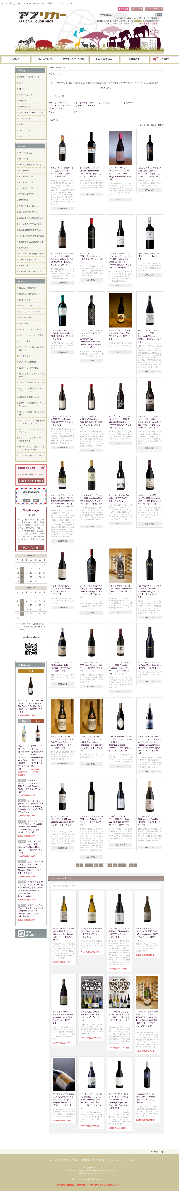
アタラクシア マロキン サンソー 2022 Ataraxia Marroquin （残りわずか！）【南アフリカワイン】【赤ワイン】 (120, 668)
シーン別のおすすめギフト (30, 224)
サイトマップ (24, 356)
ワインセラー (24, 136)
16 (120, 865)
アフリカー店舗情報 (27, 362)
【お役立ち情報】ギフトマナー (32, 382)
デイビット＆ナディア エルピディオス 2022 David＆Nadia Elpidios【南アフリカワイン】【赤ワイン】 (63, 1017)
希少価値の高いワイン (28, 212)
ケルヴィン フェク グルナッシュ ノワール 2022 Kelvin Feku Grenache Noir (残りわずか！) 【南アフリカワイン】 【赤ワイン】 (149, 422)
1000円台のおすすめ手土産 (30, 230)
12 (101, 865)
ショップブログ (25, 306)
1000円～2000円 (26, 176)
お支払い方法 (55, 1160)
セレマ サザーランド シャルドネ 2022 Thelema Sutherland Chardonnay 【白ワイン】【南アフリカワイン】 (64, 934)
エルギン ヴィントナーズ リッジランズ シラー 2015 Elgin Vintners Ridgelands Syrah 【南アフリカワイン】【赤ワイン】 (62, 742)
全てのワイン (24, 159)
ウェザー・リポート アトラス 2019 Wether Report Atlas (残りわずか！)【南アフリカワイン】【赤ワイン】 (91, 422)
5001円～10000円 (26, 194)
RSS (28, 932)
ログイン (137, 9)
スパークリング (25, 95)
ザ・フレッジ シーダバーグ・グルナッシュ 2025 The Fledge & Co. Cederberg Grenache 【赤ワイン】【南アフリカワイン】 (31, 806)
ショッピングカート (164, 59)
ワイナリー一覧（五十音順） (31, 165)
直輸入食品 (23, 248)
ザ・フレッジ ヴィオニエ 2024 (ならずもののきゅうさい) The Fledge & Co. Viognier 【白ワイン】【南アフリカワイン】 (63, 1099)
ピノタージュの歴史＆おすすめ (32, 254)
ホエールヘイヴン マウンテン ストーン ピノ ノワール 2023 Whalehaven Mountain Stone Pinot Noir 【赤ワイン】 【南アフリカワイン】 (62, 501)
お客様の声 (23, 323)
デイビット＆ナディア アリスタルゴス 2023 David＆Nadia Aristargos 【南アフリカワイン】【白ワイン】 (147, 934)
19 (131, 865)
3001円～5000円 (26, 188)
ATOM (30, 935)
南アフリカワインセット (29, 77)
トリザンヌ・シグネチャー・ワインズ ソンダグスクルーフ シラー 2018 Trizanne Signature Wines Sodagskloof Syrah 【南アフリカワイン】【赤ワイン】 (149, 744)
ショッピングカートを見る (31, 480)
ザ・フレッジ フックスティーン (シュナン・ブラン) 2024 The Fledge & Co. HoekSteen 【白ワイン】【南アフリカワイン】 (30, 706)
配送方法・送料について (29, 294)
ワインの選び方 (45, 59)
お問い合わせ (134, 59)
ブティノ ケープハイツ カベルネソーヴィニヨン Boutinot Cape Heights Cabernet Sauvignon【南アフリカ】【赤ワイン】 (30, 827)
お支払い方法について (28, 288)
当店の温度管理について (29, 397)
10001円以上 (24, 200)
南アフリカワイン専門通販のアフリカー (90, 1179)
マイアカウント (154, 9)
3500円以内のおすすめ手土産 (31, 236)
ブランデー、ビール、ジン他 (31, 113)
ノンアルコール (25, 118)
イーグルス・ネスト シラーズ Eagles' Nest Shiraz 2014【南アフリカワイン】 (150, 665)
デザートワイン (25, 107)
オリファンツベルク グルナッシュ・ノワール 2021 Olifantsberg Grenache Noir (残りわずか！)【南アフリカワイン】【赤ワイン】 (62, 259)
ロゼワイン (23, 101)
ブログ (104, 59)
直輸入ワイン (24, 265)
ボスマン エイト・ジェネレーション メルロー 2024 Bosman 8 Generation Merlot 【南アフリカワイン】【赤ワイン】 (30, 786)
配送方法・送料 (70, 1160)
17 (124, 865)
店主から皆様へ (25, 317)
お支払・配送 (75, 59)
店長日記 (31, 547)
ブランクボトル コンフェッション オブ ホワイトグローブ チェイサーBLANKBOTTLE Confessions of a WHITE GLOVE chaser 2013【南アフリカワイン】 (91, 338)
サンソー (52, 112)
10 (91, 865)
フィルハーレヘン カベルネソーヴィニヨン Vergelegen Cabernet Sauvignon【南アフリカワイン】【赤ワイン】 (91, 591)
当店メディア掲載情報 (28, 368)
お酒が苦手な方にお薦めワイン (32, 242)
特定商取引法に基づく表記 (91, 1160)
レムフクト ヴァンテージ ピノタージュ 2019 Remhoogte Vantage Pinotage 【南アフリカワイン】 (149, 336)
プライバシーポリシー (114, 1160)
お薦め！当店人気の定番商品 (31, 218)
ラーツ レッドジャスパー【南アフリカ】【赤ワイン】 (148, 256)
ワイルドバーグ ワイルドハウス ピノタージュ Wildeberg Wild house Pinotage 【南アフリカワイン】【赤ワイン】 (30, 867)
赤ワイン (23, 83)
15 (115, 865)
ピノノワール (129, 103)
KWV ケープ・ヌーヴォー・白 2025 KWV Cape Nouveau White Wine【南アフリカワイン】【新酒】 (24, 757)
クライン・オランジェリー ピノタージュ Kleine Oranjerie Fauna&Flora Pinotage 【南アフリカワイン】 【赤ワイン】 (30, 911)
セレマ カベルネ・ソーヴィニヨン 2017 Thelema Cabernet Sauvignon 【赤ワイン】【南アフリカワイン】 (149, 591)
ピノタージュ (104, 103)
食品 (21, 124)
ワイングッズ (24, 130)
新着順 (161, 125)
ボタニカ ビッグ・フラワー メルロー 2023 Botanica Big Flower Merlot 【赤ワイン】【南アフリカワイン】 (30, 847)
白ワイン (23, 89)
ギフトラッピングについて (30, 329)
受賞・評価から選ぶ (27, 206)
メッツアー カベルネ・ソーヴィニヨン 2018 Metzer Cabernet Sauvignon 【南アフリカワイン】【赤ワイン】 (62, 822)
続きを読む (106, 88)
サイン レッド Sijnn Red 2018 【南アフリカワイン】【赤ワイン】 (119, 498)
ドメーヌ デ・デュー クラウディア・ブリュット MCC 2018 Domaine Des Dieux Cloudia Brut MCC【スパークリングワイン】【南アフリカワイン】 (147, 1020)
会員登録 (123, 9)
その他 (76, 112)
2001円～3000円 (26, 182)
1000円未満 (24, 170)
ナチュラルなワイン (27, 259)
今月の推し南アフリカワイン (31, 271)
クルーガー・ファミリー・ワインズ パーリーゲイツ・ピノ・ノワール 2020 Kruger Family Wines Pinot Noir (120, 173)
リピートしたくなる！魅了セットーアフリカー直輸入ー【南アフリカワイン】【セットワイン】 (119, 1017)
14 (110, 865)
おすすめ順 (144, 125)
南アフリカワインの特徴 (29, 311)
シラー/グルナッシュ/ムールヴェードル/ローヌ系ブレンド (84, 105)
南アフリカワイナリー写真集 (31, 335)
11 (96, 865)
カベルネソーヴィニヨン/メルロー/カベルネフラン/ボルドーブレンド (60, 105)
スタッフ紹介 (24, 341)
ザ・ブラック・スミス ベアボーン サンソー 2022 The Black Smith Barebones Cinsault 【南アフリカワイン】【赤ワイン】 (120, 422)
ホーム (15, 59)
